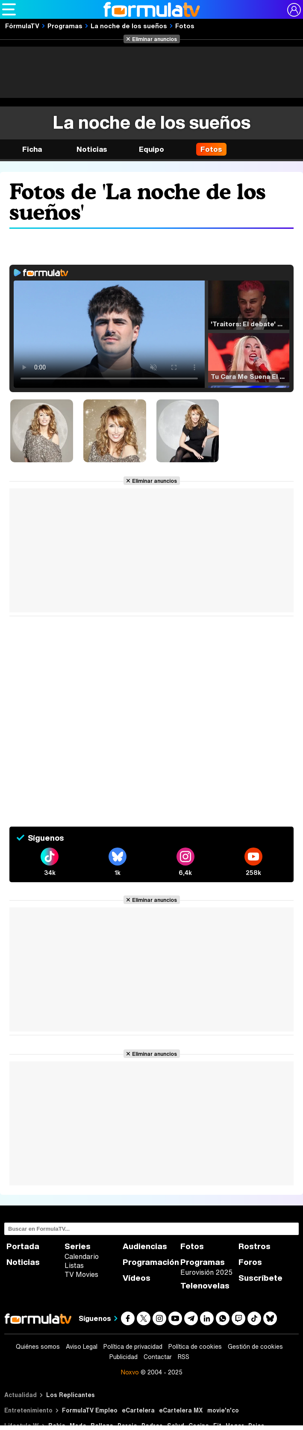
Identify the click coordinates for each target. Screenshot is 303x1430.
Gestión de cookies (255, 1347)
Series (78, 1246)
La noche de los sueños (129, 25)
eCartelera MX (181, 1410)
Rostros (254, 1246)
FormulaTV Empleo (90, 1410)
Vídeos (136, 1278)
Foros (250, 1262)
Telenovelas (204, 1286)
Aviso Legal (81, 1347)
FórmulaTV (22, 25)
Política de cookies (195, 1347)
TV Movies (81, 1274)
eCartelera (138, 1410)
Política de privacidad (132, 1347)
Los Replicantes (70, 1394)
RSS (183, 1357)
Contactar (158, 1357)
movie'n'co (223, 1410)
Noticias (91, 149)
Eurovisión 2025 (206, 1272)
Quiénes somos (38, 1347)
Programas (64, 25)
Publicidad (123, 1357)
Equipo (151, 149)
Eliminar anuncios (154, 39)
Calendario (82, 1256)
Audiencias (145, 1246)
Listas (74, 1265)
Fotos (184, 25)
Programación (151, 1262)
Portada (22, 1246)
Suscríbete (260, 1278)
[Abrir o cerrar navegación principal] (9, 9)
